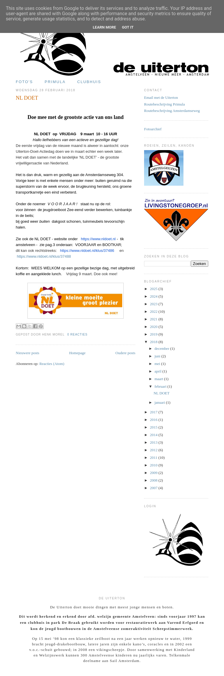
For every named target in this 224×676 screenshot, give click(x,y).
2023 (154, 304)
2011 (154, 457)
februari (161, 386)
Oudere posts (125, 353)
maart (159, 379)
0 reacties (77, 334)
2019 (154, 334)
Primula (55, 82)
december (162, 348)
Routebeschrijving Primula (164, 104)
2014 (154, 435)
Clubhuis (89, 82)
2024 (154, 296)
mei (158, 363)
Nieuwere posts (27, 353)
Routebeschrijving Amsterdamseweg (172, 110)
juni (158, 356)
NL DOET (27, 98)
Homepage (77, 353)
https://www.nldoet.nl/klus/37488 (44, 256)
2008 (154, 480)
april (158, 371)
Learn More (104, 27)
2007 (154, 488)
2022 (154, 311)
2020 (154, 326)
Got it (128, 27)
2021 (154, 319)
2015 (154, 427)
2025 (154, 289)
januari (160, 402)
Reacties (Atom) (51, 363)
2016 (154, 419)
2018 (154, 342)
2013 (154, 442)
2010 (154, 465)
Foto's (24, 82)
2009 (154, 472)
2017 (154, 412)
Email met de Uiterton (161, 97)
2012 (154, 450)
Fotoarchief (153, 129)
